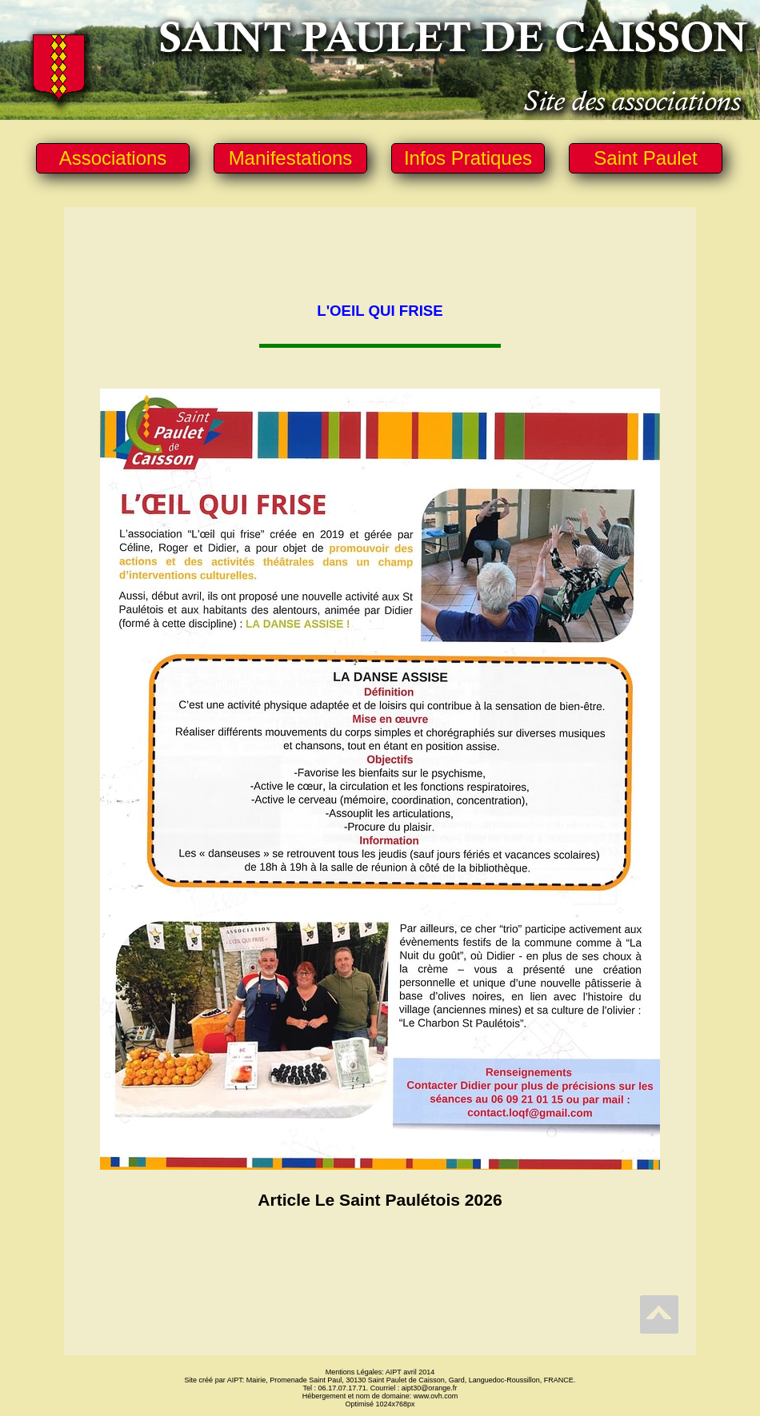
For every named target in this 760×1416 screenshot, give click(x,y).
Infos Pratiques (468, 158)
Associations (113, 158)
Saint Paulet (645, 158)
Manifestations (291, 158)
